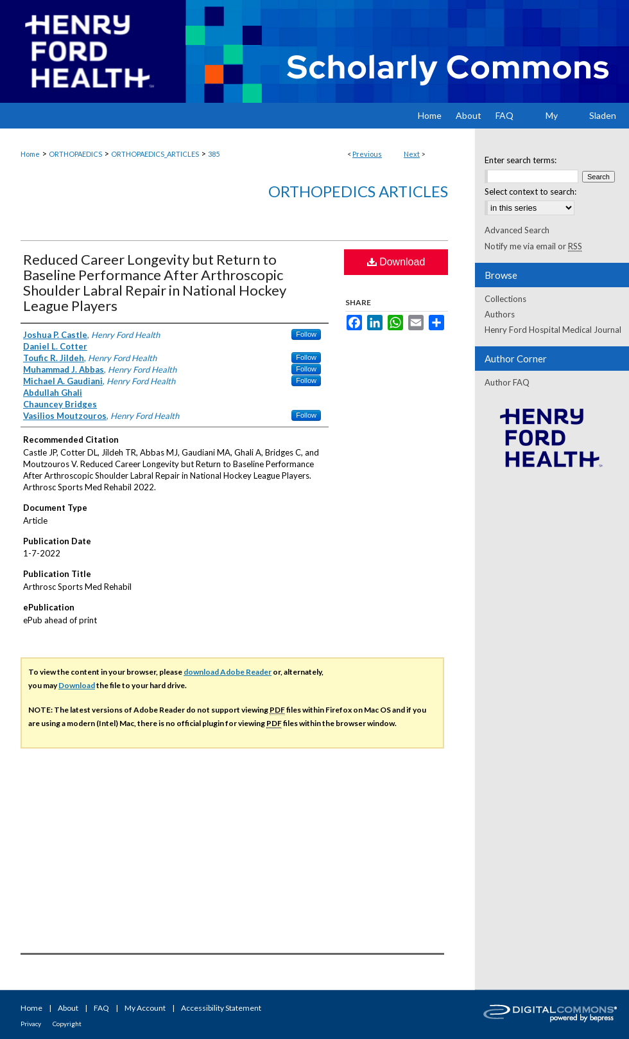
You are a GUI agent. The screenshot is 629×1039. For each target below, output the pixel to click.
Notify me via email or (533, 246)
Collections (505, 299)
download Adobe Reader (227, 672)
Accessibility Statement (221, 1008)
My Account (145, 1008)
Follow (306, 334)
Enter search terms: (520, 160)
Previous (367, 154)
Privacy (31, 1023)
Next (412, 154)
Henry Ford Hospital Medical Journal (553, 329)
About (68, 1008)
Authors (500, 314)
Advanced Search (517, 230)
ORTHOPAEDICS (75, 154)
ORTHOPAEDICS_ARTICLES (155, 154)
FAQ (101, 1008)
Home (30, 154)
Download (396, 261)
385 (214, 154)
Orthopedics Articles (358, 191)
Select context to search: (530, 191)
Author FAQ (507, 382)
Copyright (67, 1023)
